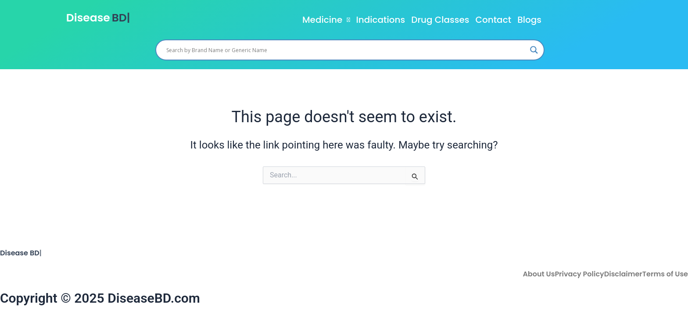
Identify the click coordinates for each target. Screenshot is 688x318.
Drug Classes (440, 20)
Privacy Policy (579, 274)
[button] (326, 20)
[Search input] (346, 50)
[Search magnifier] (534, 50)
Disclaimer (623, 274)
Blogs (529, 20)
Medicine (326, 20)
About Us (539, 274)
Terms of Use (665, 274)
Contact (493, 20)
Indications (380, 20)
